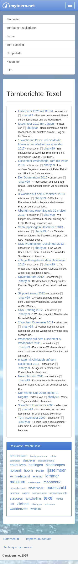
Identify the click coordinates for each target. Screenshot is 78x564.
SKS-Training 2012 (30, 310)
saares (26, 493)
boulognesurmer (38, 456)
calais (53, 456)
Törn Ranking (15, 44)
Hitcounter (13, 61)
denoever (29, 460)
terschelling (33, 498)
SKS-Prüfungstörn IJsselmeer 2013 (41, 243)
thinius (59, 499)
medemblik (51, 482)
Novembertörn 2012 (31, 276)
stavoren (16, 498)
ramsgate (15, 493)
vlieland (22, 504)
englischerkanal (46, 460)
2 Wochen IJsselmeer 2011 (35, 322)
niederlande (36, 488)
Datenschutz (11, 539)
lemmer (52, 476)
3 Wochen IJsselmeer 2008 (35, 405)
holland (15, 470)
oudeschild (56, 487)
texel (48, 498)
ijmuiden (40, 471)
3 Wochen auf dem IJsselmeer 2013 (41, 194)
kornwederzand (20, 476)
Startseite (12, 19)
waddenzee (19, 509)
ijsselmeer (56, 470)
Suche (10, 36)
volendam (50, 504)
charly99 (27, 115)
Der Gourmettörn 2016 (32, 177)
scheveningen (39, 493)
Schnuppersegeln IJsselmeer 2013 (40, 227)
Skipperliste (13, 53)
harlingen (35, 465)
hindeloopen (55, 465)
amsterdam (18, 456)
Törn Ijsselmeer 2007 (32, 417)
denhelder (15, 460)
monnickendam (18, 488)
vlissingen (36, 504)
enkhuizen (18, 465)
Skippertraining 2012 (31, 293)
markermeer (34, 482)
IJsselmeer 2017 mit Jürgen (36, 123)
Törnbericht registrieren (21, 27)
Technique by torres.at (18, 547)
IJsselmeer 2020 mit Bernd (35, 111)
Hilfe (9, 70)
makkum (17, 482)
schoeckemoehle (58, 493)
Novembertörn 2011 (31, 376)
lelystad (37, 476)
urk (12, 504)
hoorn (28, 470)
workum (36, 509)
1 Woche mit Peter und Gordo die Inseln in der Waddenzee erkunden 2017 (40, 144)
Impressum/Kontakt (38, 539)
